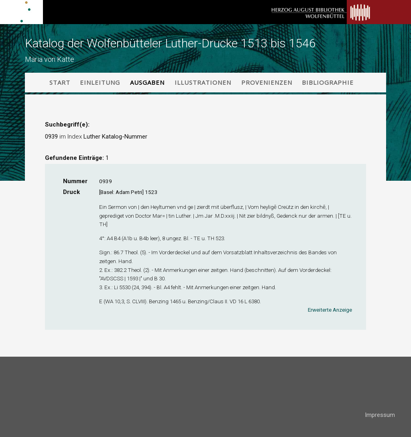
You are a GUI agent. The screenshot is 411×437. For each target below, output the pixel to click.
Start (59, 82)
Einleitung (100, 82)
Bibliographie (328, 82)
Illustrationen (203, 82)
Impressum (380, 415)
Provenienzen (266, 82)
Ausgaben (147, 82)
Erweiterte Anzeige (330, 309)
